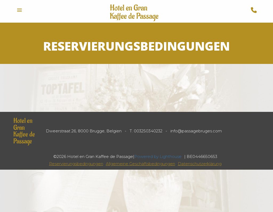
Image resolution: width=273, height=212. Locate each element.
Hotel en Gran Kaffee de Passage (134, 12)
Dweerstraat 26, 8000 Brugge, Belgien (84, 130)
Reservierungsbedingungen (76, 163)
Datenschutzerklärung (200, 163)
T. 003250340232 (146, 130)
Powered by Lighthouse (158, 156)
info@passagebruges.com (196, 130)
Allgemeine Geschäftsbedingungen (140, 163)
